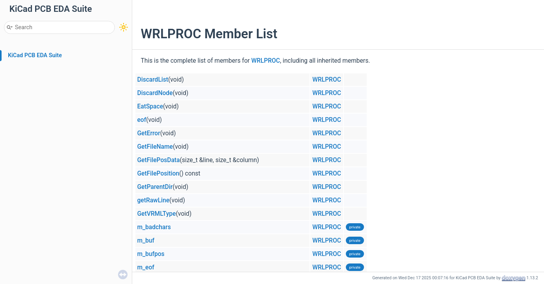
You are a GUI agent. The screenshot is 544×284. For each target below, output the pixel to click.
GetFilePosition (158, 173)
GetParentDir (155, 187)
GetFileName (155, 146)
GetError (148, 133)
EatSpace (150, 106)
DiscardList (153, 79)
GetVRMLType (156, 213)
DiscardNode (155, 93)
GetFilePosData (158, 160)
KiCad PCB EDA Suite (35, 55)
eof (141, 119)
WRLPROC (265, 60)
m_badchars (154, 227)
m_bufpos (151, 254)
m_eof (145, 267)
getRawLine (153, 200)
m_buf (146, 240)
